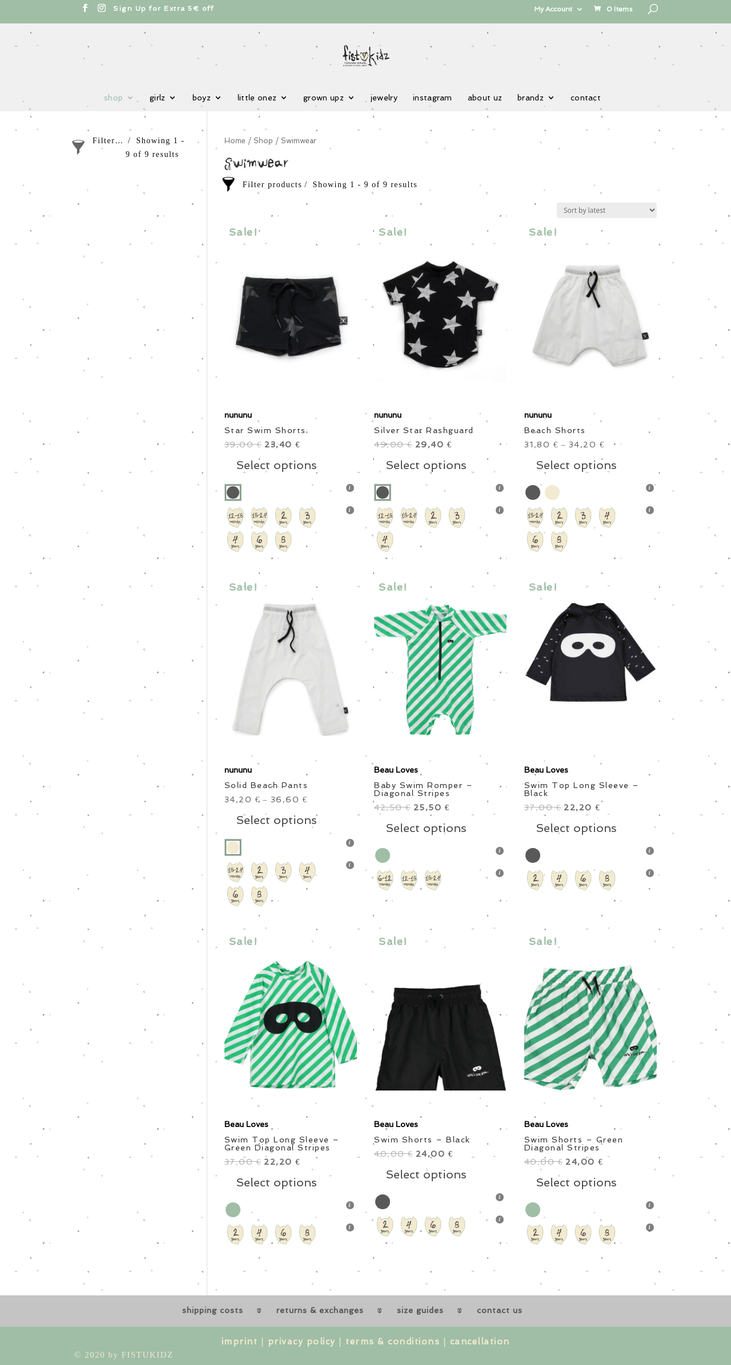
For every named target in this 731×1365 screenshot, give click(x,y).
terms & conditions (393, 1341)
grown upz (323, 98)
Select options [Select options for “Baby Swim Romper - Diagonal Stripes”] (426, 828)
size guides (420, 1310)
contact (586, 98)
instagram (432, 98)
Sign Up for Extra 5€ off (163, 9)
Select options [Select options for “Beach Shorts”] (576, 465)
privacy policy (302, 1341)
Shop (263, 140)
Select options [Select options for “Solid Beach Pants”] (276, 820)
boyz (201, 98)
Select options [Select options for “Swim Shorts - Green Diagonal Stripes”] (576, 1182)
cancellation (480, 1341)
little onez (257, 98)
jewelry (384, 98)
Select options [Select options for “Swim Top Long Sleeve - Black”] (576, 828)
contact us (500, 1310)
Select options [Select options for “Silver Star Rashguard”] (426, 465)
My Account (553, 9)
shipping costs (212, 1310)
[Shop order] (607, 210)
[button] (290, 315)
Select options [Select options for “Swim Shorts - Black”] (426, 1174)
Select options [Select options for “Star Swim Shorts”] (276, 465)
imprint (240, 1341)
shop (113, 98)
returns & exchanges (320, 1310)
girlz (158, 98)
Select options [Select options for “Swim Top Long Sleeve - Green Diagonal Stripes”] (276, 1182)
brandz (530, 98)
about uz (485, 98)
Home (235, 140)
